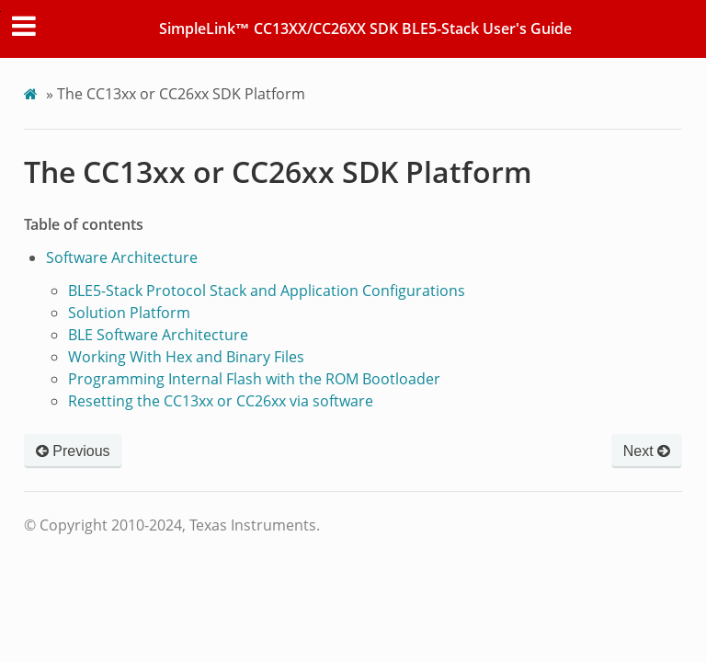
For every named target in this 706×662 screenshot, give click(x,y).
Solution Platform (129, 312)
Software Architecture (122, 257)
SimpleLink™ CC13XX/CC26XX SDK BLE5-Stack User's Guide (365, 28)
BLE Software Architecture (158, 335)
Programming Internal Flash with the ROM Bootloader (254, 379)
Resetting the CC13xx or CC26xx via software (220, 401)
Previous (73, 451)
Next (646, 451)
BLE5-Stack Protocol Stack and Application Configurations (266, 290)
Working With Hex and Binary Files (186, 357)
